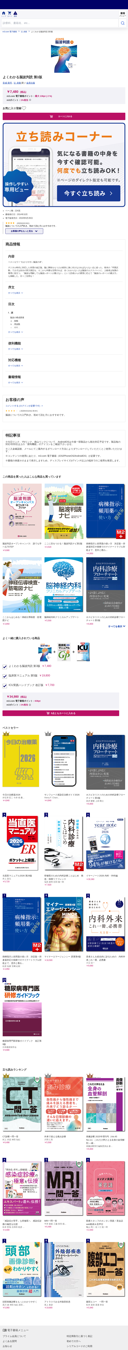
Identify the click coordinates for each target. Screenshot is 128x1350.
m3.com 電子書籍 (9, 32)
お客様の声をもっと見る (22, 231)
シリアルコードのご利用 (79, 1346)
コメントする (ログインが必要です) (23, 406)
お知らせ (7, 1346)
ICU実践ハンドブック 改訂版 (26, 685)
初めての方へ (74, 1341)
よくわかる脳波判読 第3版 (24, 666)
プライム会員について (14, 1336)
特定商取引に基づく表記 (79, 1336)
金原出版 (30, 83)
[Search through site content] (60, 23)
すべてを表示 (115, 626)
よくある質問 (10, 1341)
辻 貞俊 (24, 32)
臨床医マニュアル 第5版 (23, 675)
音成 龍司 (7, 83)
